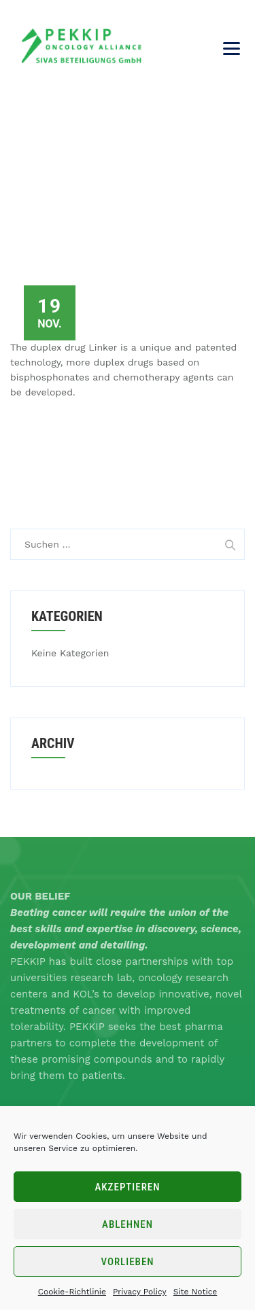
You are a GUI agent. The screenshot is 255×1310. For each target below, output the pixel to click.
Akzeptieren (127, 1187)
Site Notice (195, 1291)
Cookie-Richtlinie (72, 1291)
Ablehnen (127, 1224)
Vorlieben (127, 1262)
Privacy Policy (140, 1291)
